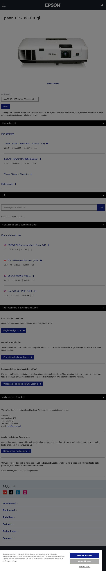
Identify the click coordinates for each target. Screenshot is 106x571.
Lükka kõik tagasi (84, 561)
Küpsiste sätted (84, 567)
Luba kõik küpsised (84, 555)
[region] (51, 560)
